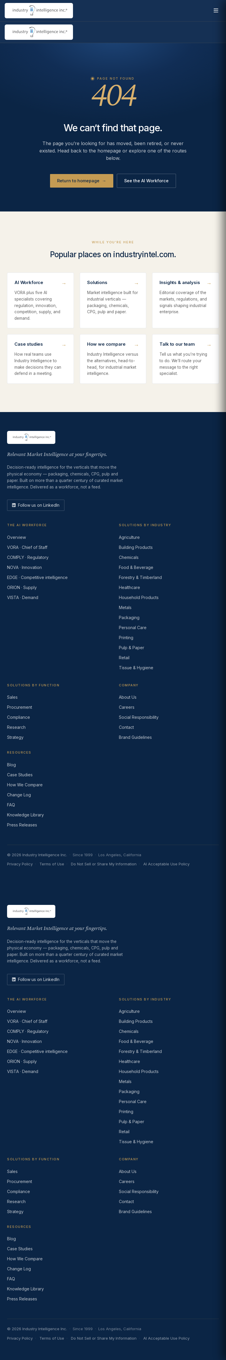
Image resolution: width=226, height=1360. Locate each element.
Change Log (19, 794)
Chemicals (129, 557)
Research (16, 727)
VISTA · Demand (22, 597)
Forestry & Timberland (140, 577)
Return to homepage (81, 181)
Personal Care (133, 627)
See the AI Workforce (146, 180)
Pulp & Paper (131, 647)
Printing (126, 637)
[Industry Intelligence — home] (39, 10)
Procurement (19, 707)
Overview (16, 537)
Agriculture (129, 537)
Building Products (136, 547)
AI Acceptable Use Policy (166, 864)
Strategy (15, 737)
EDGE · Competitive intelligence (37, 577)
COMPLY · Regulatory (28, 557)
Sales (12, 697)
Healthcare (129, 587)
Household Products (139, 597)
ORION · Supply (22, 587)
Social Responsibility (139, 717)
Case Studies (20, 774)
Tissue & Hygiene (136, 667)
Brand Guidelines (135, 737)
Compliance (18, 717)
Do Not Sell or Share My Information (104, 864)
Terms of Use (51, 864)
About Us (128, 697)
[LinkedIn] (35, 505)
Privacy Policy (20, 864)
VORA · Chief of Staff (27, 547)
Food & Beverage (136, 567)
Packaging (129, 617)
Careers (126, 707)
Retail (124, 657)
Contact (126, 727)
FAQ (11, 804)
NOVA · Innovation (24, 567)
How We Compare (25, 784)
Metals (125, 607)
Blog (11, 764)
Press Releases (22, 824)
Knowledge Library (25, 814)
